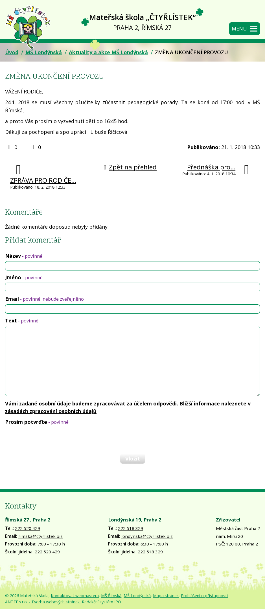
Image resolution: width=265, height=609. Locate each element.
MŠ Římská (111, 595)
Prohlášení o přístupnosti (204, 595)
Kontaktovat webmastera (75, 595)
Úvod (11, 52)
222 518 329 (130, 528)
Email (44, 298)
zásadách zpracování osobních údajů (51, 411)
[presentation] (47, 439)
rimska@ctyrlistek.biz (40, 536)
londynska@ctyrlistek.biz (147, 536)
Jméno (24, 277)
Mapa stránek (166, 595)
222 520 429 (27, 528)
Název (23, 255)
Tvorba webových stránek (55, 601)
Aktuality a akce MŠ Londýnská (108, 52)
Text (21, 320)
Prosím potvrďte (37, 421)
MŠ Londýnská (43, 52)
